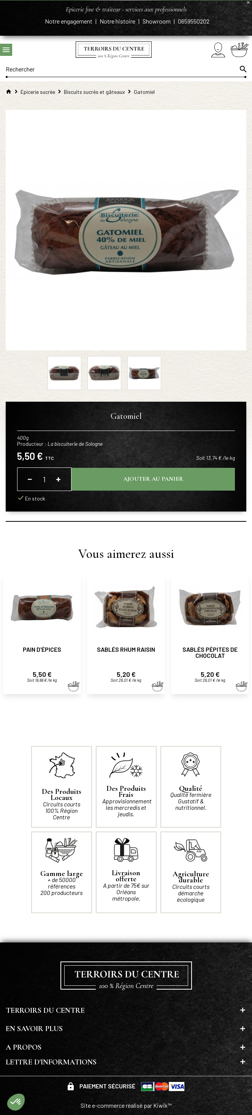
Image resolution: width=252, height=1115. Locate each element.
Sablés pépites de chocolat (210, 652)
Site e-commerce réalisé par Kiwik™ (126, 1105)
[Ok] (242, 69)
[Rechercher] (126, 69)
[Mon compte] (218, 50)
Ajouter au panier (153, 479)
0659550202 (193, 21)
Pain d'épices (42, 649)
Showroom (157, 21)
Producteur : (60, 443)
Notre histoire (118, 21)
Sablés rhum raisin (126, 649)
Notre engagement (69, 21)
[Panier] (239, 50)
